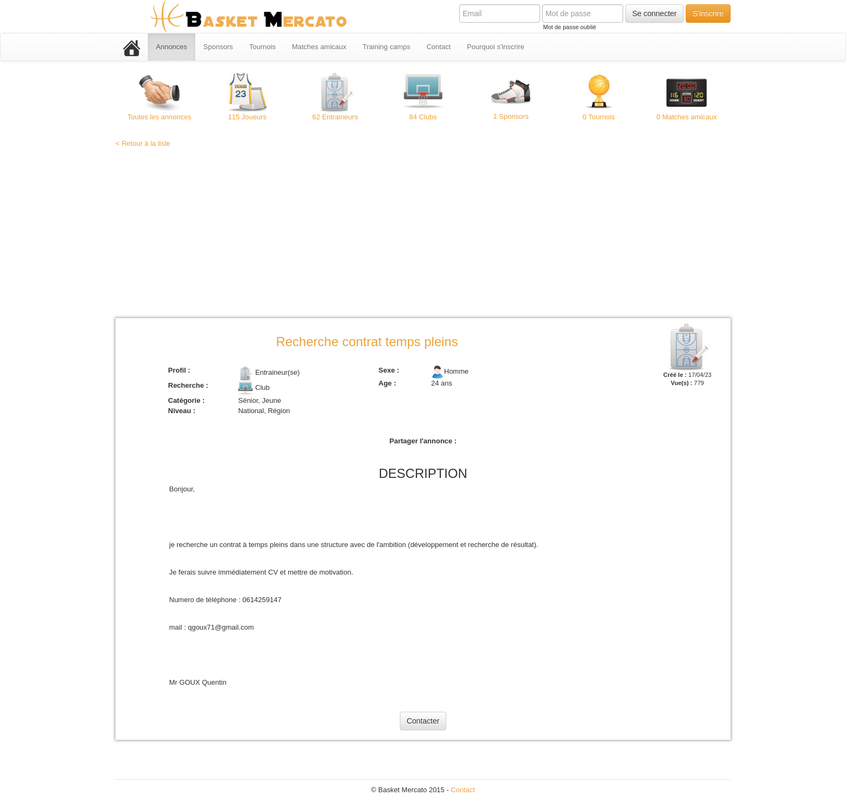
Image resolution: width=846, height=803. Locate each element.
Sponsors (218, 47)
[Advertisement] (423, 234)
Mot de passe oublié (569, 27)
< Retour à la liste (142, 143)
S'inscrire (708, 13)
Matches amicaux (319, 47)
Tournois (262, 47)
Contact (438, 47)
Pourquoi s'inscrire (495, 47)
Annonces (171, 47)
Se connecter (654, 13)
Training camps (386, 47)
